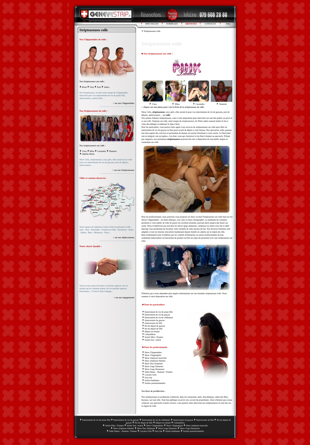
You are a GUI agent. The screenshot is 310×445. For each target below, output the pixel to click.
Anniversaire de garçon (154, 320)
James (106, 87)
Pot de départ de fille (154, 329)
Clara (84, 151)
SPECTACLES (151, 24)
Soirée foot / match (153, 340)
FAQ (228, 24)
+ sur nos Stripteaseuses (123, 170)
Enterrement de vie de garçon (157, 315)
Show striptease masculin (156, 358)
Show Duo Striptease (154, 363)
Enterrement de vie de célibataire (159, 317)
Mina (92, 151)
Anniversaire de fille (153, 323)
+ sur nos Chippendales (123, 103)
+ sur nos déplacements (123, 237)
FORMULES (172, 24)
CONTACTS (210, 24)
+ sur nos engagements (124, 297)
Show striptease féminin (155, 361)
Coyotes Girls (151, 375)
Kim (99, 87)
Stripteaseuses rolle (152, 31)
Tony (92, 87)
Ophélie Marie (88, 154)
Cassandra (101, 151)
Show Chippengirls (153, 355)
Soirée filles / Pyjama (154, 337)
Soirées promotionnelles (155, 383)
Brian (84, 87)
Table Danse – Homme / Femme (158, 372)
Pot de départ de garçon (155, 326)
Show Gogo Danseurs (154, 366)
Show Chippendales (153, 352)
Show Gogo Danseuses (154, 369)
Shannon (112, 151)
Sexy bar (148, 377)
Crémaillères (150, 334)
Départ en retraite (152, 331)
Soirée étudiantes (152, 380)
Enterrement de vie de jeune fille (159, 312)
